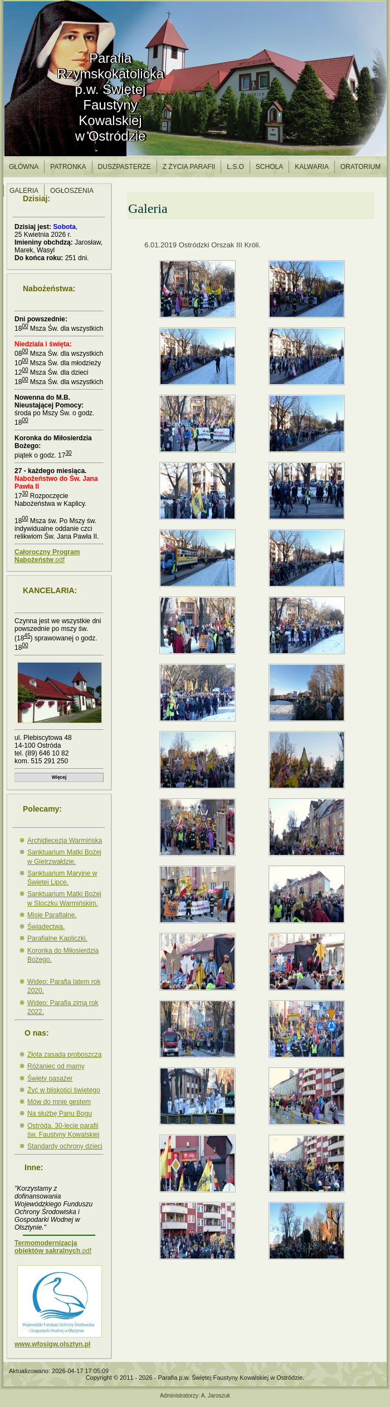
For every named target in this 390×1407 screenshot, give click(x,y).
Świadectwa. (46, 927)
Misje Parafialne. (52, 915)
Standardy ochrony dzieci (65, 1146)
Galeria (23, 191)
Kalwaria (312, 167)
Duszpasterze (124, 167)
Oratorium (360, 167)
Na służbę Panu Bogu (59, 1113)
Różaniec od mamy (56, 1066)
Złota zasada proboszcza (64, 1054)
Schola (269, 167)
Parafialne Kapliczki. (57, 938)
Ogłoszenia (72, 191)
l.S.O (235, 167)
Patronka (68, 167)
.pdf (47, 556)
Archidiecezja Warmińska (64, 840)
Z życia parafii (189, 167)
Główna (23, 167)
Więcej (59, 777)
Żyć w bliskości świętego (63, 1090)
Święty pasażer (49, 1078)
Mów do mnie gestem (59, 1102)
